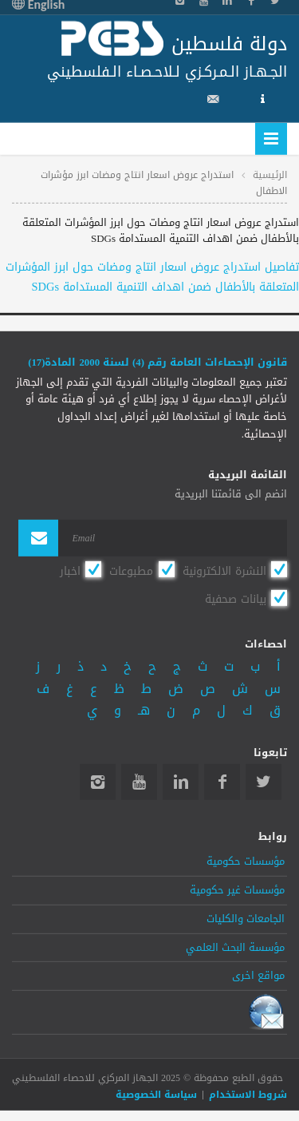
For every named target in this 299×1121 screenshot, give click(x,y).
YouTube (139, 782)
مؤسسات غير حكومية (237, 890)
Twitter (263, 782)
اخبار (70, 570)
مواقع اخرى (258, 975)
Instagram (98, 782)
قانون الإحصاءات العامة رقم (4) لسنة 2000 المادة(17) (157, 362)
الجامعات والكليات (246, 919)
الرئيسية (270, 174)
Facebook (222, 782)
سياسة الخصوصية (156, 1094)
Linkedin (181, 782)
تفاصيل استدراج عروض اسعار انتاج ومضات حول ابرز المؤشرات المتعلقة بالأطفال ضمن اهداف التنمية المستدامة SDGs (152, 276)
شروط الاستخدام (248, 1094)
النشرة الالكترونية (224, 570)
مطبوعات (131, 570)
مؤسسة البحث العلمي (235, 947)
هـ (144, 710)
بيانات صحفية (235, 598)
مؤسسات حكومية (246, 861)
